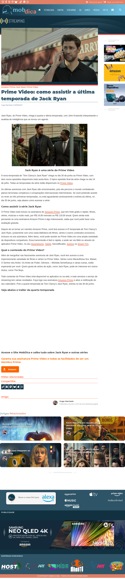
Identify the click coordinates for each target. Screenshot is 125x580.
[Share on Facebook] (7, 386)
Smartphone (37, 244)
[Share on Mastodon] (11, 386)
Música (96, 9)
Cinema (60, 9)
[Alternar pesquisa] (120, 9)
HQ (80, 9)
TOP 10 (105, 9)
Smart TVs (83, 244)
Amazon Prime (8, 87)
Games (87, 9)
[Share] (14, 386)
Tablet (48, 244)
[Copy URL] (3, 386)
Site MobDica (21, 352)
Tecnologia (49, 9)
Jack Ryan (21, 87)
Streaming (71, 9)
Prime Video (32, 87)
